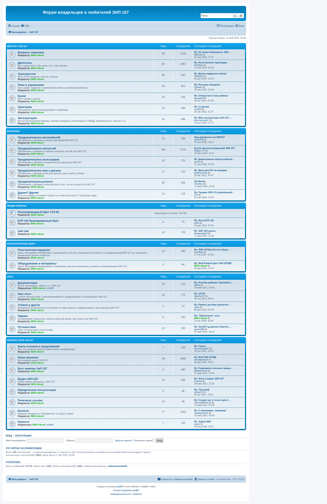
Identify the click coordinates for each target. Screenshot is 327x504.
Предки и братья (16, 206)
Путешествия (27, 327)
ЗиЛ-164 (23, 231)
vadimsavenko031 (117, 466)
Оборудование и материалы (37, 263)
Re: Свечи (199, 346)
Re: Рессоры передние (207, 84)
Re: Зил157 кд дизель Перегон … (212, 326)
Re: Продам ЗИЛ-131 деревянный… (214, 192)
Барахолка (13, 131)
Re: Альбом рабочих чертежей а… (213, 282)
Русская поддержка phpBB (126, 490)
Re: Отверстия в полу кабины (211, 95)
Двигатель (25, 62)
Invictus (198, 381)
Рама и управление (31, 84)
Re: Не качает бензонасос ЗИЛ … (212, 52)
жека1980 (199, 329)
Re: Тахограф (201, 389)
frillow (197, 285)
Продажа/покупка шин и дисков (39, 170)
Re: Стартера (201, 106)
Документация (27, 282)
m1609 (197, 109)
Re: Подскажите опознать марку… (213, 368)
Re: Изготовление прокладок (210, 62)
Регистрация (23, 435)
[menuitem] (25, 25)
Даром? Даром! (28, 192)
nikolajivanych (201, 359)
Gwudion (198, 76)
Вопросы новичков (31, 52)
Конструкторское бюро (21, 244)
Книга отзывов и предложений (39, 346)
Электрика (25, 107)
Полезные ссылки (30, 400)
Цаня (197, 424)
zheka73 (198, 392)
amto (196, 223)
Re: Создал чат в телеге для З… (212, 400)
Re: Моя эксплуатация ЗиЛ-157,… (213, 117)
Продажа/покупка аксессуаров (38, 159)
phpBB (119, 486)
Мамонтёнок (200, 172)
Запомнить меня (144, 440)
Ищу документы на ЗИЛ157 (209, 137)
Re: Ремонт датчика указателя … (212, 304)
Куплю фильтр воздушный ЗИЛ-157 (214, 148)
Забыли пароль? (123, 440)
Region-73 (199, 150)
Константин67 (201, 120)
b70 (196, 195)
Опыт (10, 277)
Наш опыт (24, 293)
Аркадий (198, 98)
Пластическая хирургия (34, 249)
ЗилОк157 (199, 296)
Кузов (22, 96)
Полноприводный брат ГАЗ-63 (38, 212)
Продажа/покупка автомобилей (39, 137)
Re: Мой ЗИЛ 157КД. (205, 357)
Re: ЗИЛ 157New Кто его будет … (212, 249)
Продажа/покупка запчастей (37, 148)
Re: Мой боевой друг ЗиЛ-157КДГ (213, 263)
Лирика (23, 316)
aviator (50, 424)
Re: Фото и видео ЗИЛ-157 (209, 378)
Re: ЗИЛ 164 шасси (204, 231)
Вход (9, 435)
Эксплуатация (27, 118)
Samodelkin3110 (202, 402)
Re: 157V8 (199, 293)
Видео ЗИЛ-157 (28, 378)
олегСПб (199, 139)
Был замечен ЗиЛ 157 (32, 368)
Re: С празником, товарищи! (210, 410)
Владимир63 (201, 233)
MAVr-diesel (37, 55)
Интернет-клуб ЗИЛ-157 (20, 340)
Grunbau (198, 65)
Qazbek (198, 87)
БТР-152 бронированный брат (38, 220)
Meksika (198, 54)
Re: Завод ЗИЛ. (202, 421)
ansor (197, 161)
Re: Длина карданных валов (210, 73)
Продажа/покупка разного (35, 181)
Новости (23, 421)
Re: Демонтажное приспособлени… (214, 159)
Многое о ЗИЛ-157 (17, 46)
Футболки (199, 181)
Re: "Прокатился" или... (207, 315)
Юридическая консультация (37, 389)
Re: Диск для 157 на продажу (210, 170)
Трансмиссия (27, 73)
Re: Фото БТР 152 (204, 220)
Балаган (23, 410)
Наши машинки (28, 357)
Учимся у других (29, 304)
